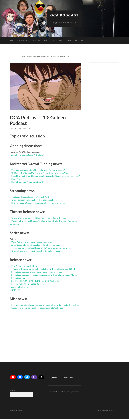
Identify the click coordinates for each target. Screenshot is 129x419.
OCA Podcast (64, 15)
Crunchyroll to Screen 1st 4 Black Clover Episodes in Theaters (38, 218)
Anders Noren (108, 411)
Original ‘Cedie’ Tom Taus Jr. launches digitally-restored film (37, 251)
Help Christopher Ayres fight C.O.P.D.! (28, 182)
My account (58, 41)
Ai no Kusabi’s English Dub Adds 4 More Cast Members (35, 245)
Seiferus (27, 128)
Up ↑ (117, 411)
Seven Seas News (19, 278)
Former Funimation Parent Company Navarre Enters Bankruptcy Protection (45, 305)
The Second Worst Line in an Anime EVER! (30, 197)
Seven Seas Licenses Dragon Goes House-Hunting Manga (36, 272)
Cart (69, 41)
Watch (12, 41)
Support (36, 41)
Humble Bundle (67, 378)
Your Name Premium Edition (24, 266)
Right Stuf (15, 290)
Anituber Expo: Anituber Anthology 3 (28, 155)
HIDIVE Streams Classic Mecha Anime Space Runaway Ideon (38, 203)
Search (12, 390)
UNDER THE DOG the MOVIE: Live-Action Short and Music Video (40, 173)
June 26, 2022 (15, 128)
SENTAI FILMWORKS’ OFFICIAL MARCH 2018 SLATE (35, 281)
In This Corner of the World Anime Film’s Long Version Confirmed (40, 248)
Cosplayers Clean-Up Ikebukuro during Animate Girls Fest (37, 308)
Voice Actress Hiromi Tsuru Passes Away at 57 (31, 242)
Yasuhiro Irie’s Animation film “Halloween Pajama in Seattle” (38, 170)
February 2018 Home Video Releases (27, 284)
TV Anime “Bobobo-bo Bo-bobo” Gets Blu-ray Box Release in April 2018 (43, 269)
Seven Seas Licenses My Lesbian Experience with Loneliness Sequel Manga (44, 275)
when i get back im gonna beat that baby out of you (34, 200)
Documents (24, 41)
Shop (46, 41)
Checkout (79, 41)
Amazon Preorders (19, 287)
